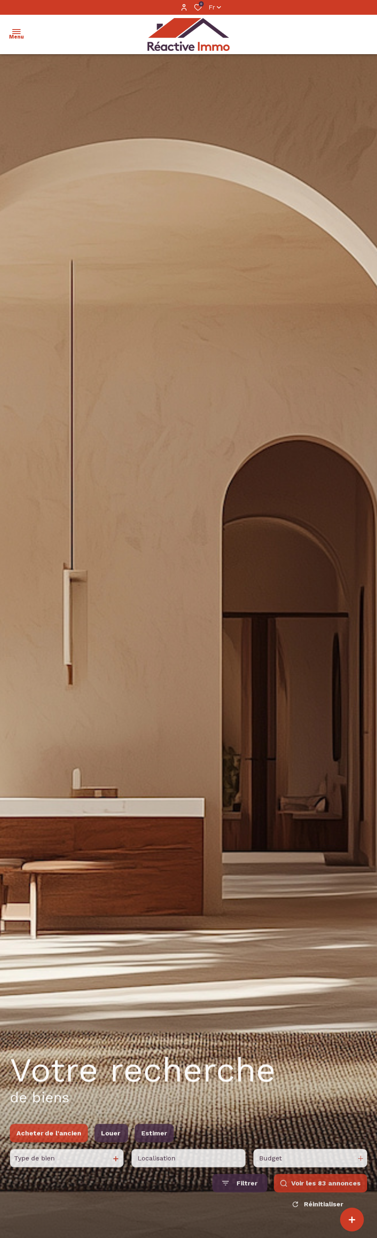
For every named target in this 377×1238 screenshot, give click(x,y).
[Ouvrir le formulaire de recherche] (239, 1194)
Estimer (154, 1144)
